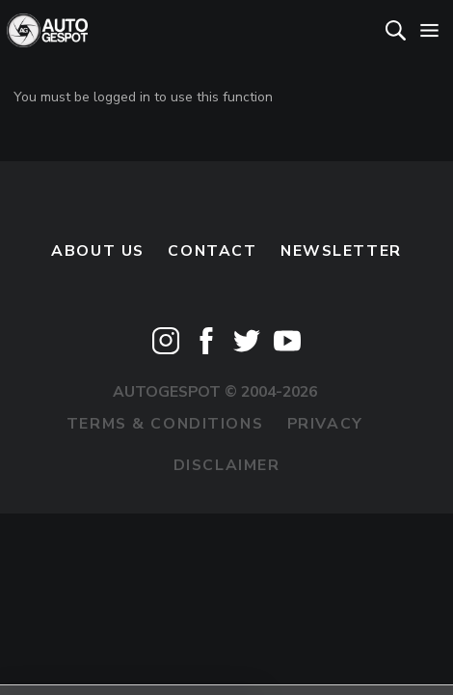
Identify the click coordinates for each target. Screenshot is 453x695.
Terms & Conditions (165, 423)
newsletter (341, 251)
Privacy (325, 423)
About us (98, 251)
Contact (212, 251)
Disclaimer (226, 465)
